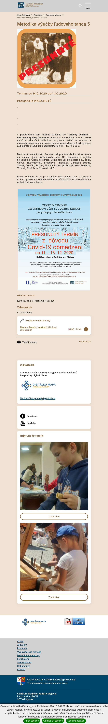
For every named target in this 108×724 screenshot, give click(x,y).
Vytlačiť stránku (27, 342)
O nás (20, 641)
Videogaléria (24, 662)
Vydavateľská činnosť (29, 651)
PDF (72, 329)
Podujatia (38, 15)
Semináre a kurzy (53, 15)
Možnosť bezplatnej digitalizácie (37, 398)
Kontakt (21, 669)
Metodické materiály (28, 655)
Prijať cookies (32, 721)
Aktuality (22, 644)
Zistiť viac (54, 516)
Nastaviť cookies (75, 721)
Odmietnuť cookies (53, 721)
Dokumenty (23, 666)
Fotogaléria (23, 658)
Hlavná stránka (23, 15)
